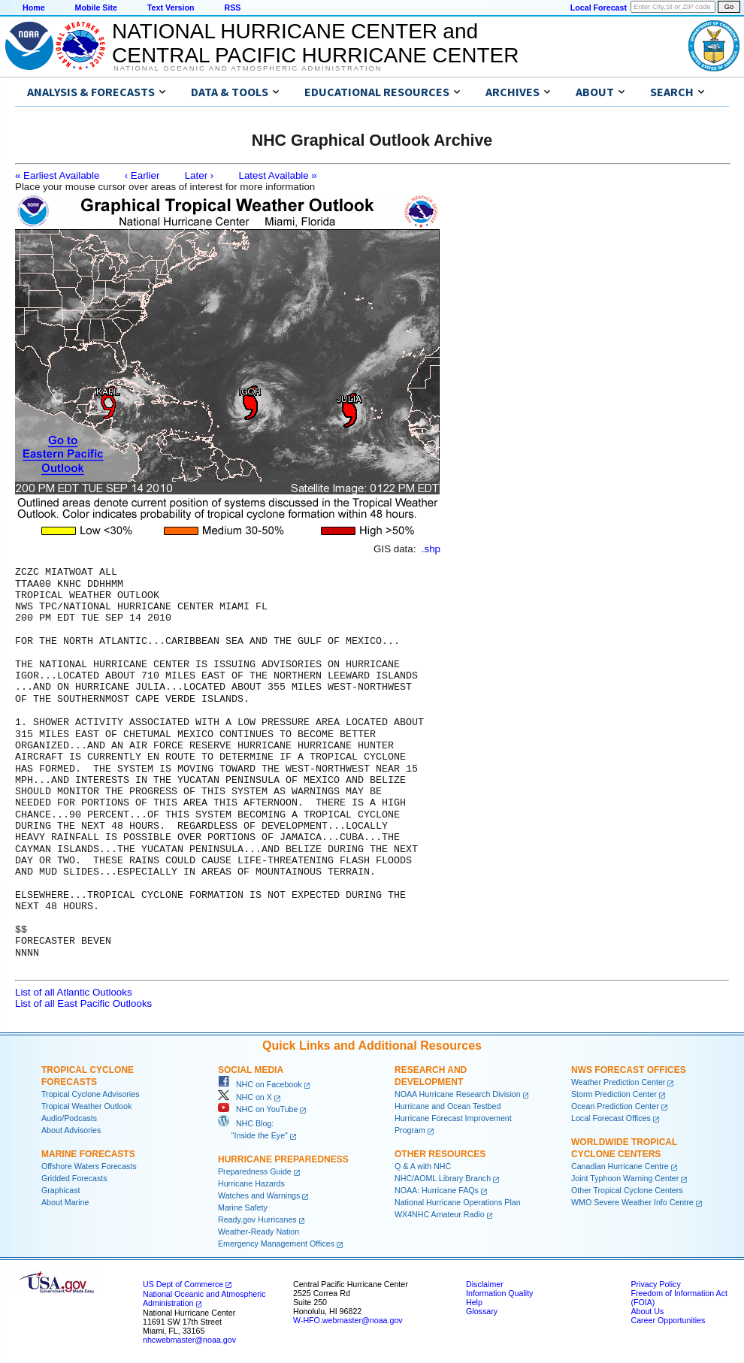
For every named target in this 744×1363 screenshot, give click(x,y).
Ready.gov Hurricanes (257, 1218)
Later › (199, 175)
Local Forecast (598, 7)
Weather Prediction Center (618, 1081)
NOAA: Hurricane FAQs (437, 1189)
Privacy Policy (655, 1283)
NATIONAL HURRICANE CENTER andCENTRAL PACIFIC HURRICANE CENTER (315, 43)
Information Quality (499, 1292)
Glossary (482, 1310)
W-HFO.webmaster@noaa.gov (348, 1319)
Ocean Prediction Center (615, 1105)
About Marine (65, 1201)
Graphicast (60, 1189)
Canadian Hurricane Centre (620, 1165)
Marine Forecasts (88, 1153)
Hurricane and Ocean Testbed (448, 1105)
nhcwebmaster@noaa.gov (189, 1338)
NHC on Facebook (260, 1083)
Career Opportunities (668, 1319)
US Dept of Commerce (183, 1283)
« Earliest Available (57, 175)
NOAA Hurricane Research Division (458, 1093)
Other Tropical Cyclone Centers (627, 1189)
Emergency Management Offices (276, 1242)
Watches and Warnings (259, 1194)
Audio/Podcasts (69, 1117)
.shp (431, 549)
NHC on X (245, 1096)
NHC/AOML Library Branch (443, 1177)
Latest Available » (278, 175)
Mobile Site (96, 7)
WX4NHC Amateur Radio (440, 1213)
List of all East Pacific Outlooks (83, 1002)
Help (474, 1301)
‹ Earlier (142, 175)
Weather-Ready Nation (258, 1230)
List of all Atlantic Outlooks (73, 991)
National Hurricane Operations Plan (458, 1201)
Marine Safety (243, 1206)
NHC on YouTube (258, 1108)
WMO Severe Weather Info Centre (632, 1201)
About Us (647, 1310)
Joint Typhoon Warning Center (625, 1177)
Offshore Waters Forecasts (89, 1165)
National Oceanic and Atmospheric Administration (247, 68)
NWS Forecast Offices (628, 1069)
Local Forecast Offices (611, 1117)
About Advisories (71, 1129)
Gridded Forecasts (74, 1177)
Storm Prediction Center (614, 1093)
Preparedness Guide (255, 1170)
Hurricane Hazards (251, 1182)
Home (34, 7)
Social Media (250, 1069)
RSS (232, 7)
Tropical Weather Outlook (86, 1105)
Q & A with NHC (423, 1165)
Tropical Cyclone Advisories (90, 1093)
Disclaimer (485, 1283)
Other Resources (440, 1153)
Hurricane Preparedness (283, 1158)
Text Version (171, 7)
